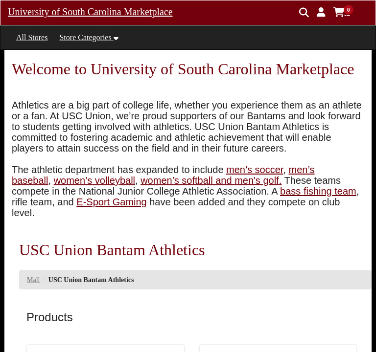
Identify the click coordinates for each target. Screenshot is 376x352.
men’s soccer (254, 169)
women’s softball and (188, 180)
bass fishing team (318, 191)
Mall (33, 280)
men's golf (257, 180)
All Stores (31, 37)
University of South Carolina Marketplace (90, 11)
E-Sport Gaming (111, 202)
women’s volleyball (94, 180)
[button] (321, 12)
